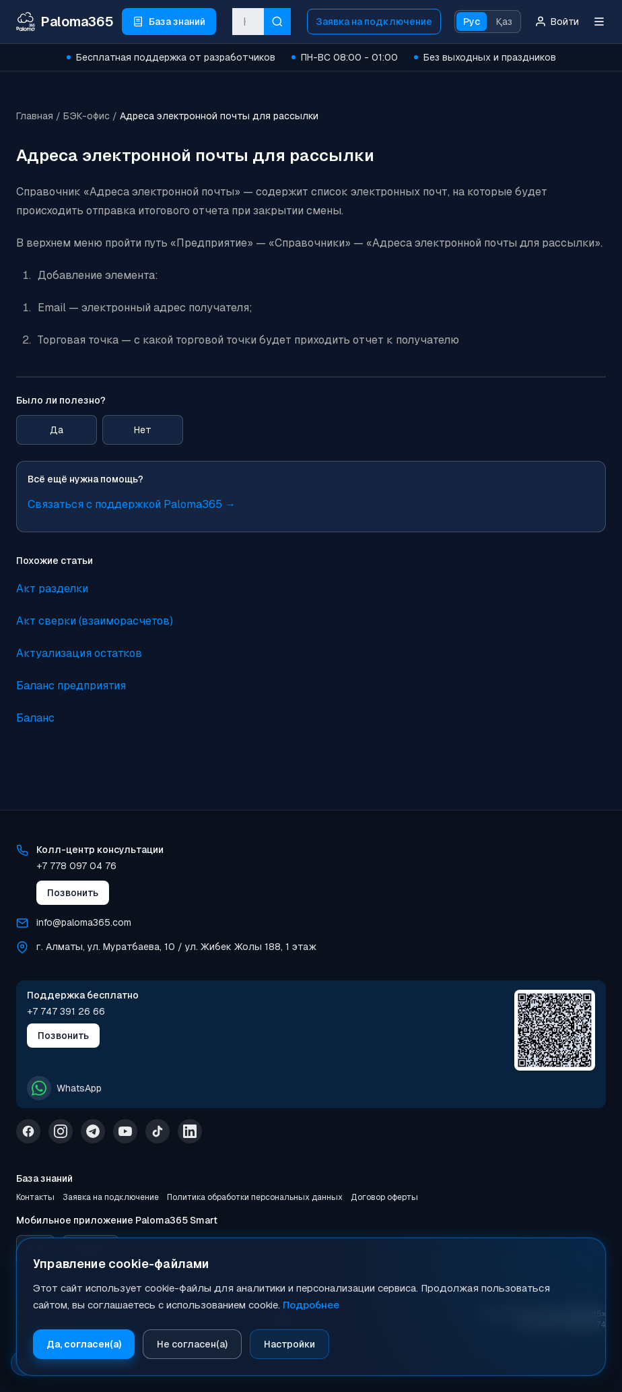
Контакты (35, 1197)
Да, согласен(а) (83, 1344)
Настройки (289, 1344)
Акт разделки (52, 588)
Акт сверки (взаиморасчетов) (94, 621)
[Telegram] (93, 1131)
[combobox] (248, 21)
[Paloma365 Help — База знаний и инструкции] (65, 21)
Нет (142, 430)
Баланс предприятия (71, 685)
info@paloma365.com (83, 922)
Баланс (35, 718)
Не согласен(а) (192, 1344)
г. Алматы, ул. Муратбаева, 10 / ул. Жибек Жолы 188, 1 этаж (176, 947)
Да (56, 430)
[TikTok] (157, 1131)
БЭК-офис (86, 116)
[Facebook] (28, 1131)
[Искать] (277, 21)
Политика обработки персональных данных (255, 1197)
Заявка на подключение (374, 21)
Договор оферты (384, 1197)
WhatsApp (64, 1088)
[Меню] (599, 21)
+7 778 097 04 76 (76, 866)
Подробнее (311, 1304)
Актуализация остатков (79, 653)
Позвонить (72, 893)
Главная (34, 116)
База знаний (44, 1178)
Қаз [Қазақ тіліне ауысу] (504, 21)
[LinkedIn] (190, 1131)
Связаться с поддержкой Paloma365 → (132, 504)
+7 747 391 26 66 (66, 1011)
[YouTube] (125, 1131)
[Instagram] (60, 1131)
